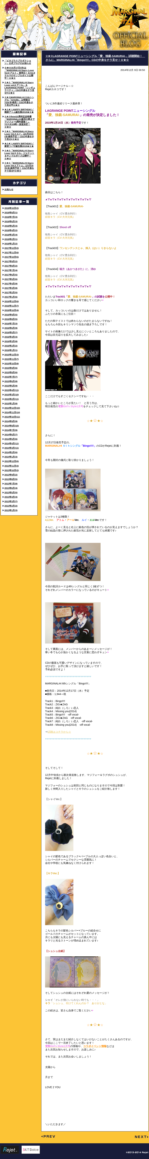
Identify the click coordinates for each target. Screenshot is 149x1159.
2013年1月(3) (11, 510)
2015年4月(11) (11, 390)
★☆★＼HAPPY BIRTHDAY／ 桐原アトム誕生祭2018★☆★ (19, 110)
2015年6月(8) (11, 381)
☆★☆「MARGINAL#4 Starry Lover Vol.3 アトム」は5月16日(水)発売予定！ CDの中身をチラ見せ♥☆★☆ (19, 167)
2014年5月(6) (11, 439)
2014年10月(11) (12, 417)
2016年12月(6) (11, 301)
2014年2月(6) (11, 452)
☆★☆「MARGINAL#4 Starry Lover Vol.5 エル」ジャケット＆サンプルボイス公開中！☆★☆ (19, 154)
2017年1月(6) (11, 297)
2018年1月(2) (11, 243)
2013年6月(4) (11, 488)
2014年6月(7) (11, 434)
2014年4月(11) (11, 443)
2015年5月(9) (11, 385)
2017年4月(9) (11, 283)
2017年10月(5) (11, 257)
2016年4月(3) (11, 337)
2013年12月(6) (11, 461)
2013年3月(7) (11, 501)
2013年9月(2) (11, 474)
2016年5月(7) (11, 332)
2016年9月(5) (11, 314)
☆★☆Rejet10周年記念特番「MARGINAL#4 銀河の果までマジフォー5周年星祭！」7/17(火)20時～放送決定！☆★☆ (19, 121)
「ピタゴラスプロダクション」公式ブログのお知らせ (17, 61)
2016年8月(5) (11, 319)
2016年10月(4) (11, 310)
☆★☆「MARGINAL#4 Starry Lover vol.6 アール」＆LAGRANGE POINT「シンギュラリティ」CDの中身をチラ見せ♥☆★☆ (19, 87)
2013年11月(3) (11, 466)
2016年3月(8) (11, 341)
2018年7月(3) (11, 217)
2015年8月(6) (11, 372)
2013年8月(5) (11, 479)
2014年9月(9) (11, 421)
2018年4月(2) (11, 230)
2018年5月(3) (11, 226)
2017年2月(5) (11, 292)
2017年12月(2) (11, 248)
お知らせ (8, 189)
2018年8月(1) (11, 212)
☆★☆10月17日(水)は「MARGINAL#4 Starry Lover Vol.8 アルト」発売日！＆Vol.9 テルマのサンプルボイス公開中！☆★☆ (19, 72)
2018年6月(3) (11, 221)
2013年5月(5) (11, 492)
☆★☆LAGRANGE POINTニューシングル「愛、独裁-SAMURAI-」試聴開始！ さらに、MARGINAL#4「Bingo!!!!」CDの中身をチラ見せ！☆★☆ (95, 57)
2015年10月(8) (11, 363)
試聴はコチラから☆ (59, 731)
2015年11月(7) (11, 359)
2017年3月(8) (11, 288)
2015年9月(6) (11, 368)
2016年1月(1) (11, 350)
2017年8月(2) (11, 266)
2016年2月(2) (11, 346)
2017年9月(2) (11, 261)
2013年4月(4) (11, 497)
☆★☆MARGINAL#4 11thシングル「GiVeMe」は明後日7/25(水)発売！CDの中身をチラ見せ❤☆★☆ (19, 101)
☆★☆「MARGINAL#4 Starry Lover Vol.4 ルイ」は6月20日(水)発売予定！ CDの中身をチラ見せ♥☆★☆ (19, 135)
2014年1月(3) (11, 457)
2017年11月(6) (11, 252)
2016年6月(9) (11, 328)
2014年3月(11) (11, 448)
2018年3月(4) (11, 235)
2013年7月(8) (11, 483)
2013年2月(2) (11, 506)
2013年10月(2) (11, 470)
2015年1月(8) (11, 403)
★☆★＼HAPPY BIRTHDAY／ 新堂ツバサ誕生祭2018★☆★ (19, 144)
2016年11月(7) (11, 306)
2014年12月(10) (12, 408)
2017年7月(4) (11, 270)
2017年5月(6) (11, 279)
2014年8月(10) (11, 425)
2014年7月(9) (11, 430)
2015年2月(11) (11, 399)
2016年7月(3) (11, 323)
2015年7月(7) (11, 377)
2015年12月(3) (11, 354)
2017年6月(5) (11, 274)
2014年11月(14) (12, 412)
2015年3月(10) (11, 394)
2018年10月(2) (11, 208)
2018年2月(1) (11, 239)
